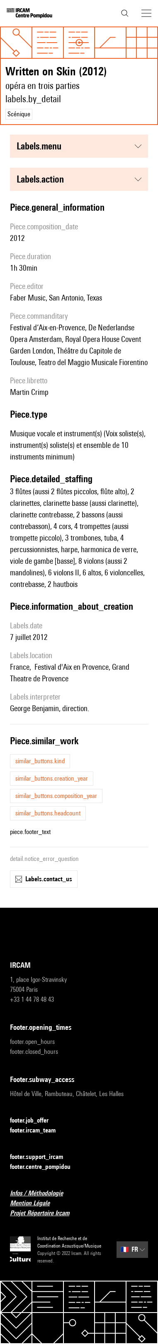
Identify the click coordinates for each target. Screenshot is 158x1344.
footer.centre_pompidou (45, 1167)
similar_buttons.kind (40, 761)
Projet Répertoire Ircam (44, 1213)
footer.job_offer (34, 1120)
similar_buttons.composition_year (56, 796)
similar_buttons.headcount (47, 813)
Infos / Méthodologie (41, 1193)
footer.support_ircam (41, 1157)
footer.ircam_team (38, 1130)
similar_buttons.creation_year (51, 778)
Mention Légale (35, 1203)
